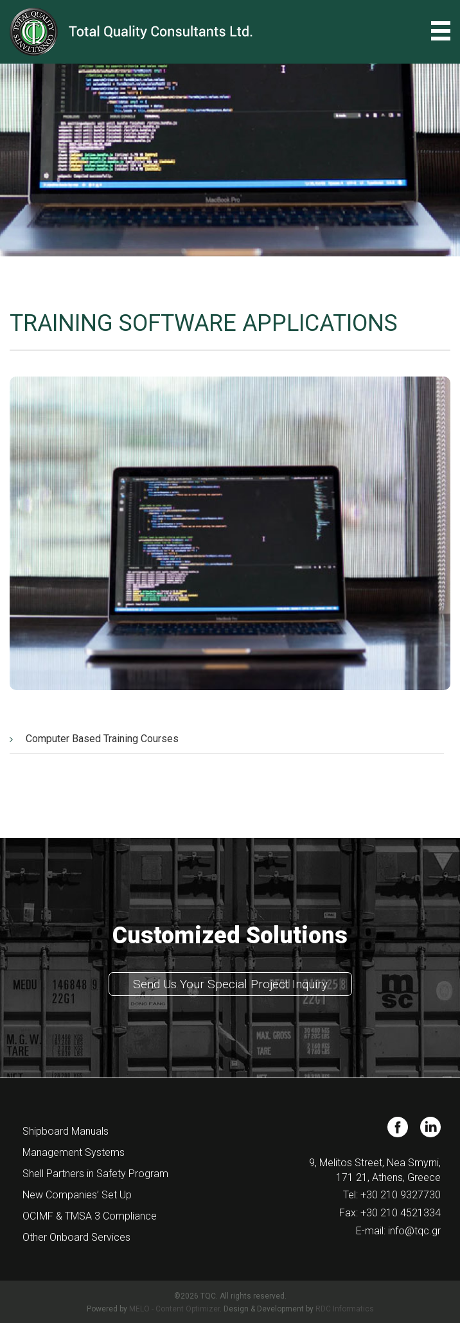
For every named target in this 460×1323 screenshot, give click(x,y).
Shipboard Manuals (65, 1131)
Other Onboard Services (76, 1237)
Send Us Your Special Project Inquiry (230, 984)
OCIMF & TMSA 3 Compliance (89, 1216)
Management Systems (73, 1152)
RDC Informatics (344, 1308)
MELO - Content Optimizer (174, 1308)
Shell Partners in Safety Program (95, 1174)
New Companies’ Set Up (77, 1195)
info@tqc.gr (414, 1231)
